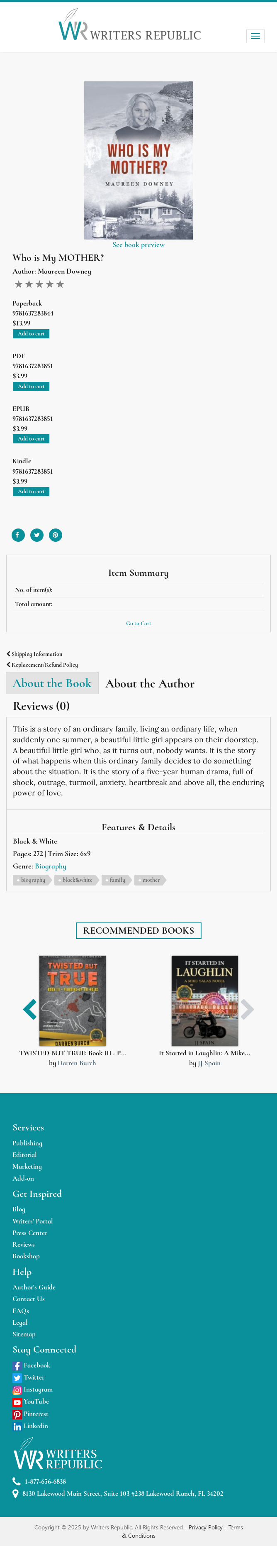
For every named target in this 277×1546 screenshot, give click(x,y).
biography (33, 879)
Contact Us (28, 1298)
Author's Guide (34, 1287)
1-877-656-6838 (39, 1482)
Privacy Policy (206, 1527)
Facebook (31, 1365)
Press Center (29, 1232)
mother (151, 879)
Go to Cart (138, 623)
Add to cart (31, 333)
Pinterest (30, 1413)
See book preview (138, 244)
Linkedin (30, 1425)
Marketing (27, 1166)
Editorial (24, 1154)
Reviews (23, 1244)
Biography (50, 866)
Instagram (32, 1389)
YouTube (30, 1401)
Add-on (23, 1178)
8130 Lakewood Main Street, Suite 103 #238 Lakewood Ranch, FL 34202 (118, 1494)
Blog (18, 1209)
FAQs (20, 1310)
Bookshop (26, 1256)
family (117, 879)
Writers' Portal (32, 1221)
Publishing (27, 1143)
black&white (77, 879)
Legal (20, 1322)
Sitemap (24, 1334)
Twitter (28, 1377)
